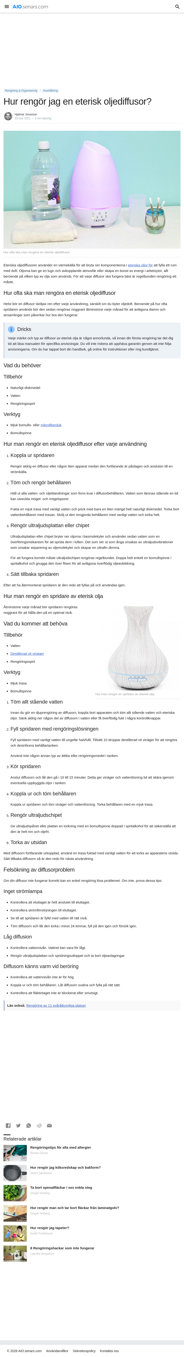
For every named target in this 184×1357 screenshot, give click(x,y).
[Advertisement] (92, 50)
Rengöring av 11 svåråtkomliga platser (56, 1005)
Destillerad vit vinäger (27, 654)
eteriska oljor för (140, 265)
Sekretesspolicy (84, 1351)
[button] (8, 1125)
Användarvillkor (57, 1351)
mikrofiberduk (51, 425)
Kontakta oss (109, 1351)
